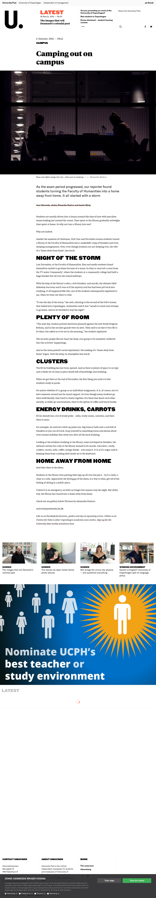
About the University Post (129, 11)
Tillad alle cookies (137, 880)
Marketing (54, 893)
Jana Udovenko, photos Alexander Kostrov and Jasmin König (63, 205)
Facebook (51, 515)
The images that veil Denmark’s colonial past (55, 22)
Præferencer (27, 893)
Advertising (85, 869)
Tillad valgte (109, 880)
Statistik (41, 893)
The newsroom (87, 866)
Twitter (40, 519)
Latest (52, 13)
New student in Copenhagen (93, 16)
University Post (9, 3)
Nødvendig (12, 893)
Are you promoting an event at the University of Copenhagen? (96, 11)
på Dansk (149, 3)
